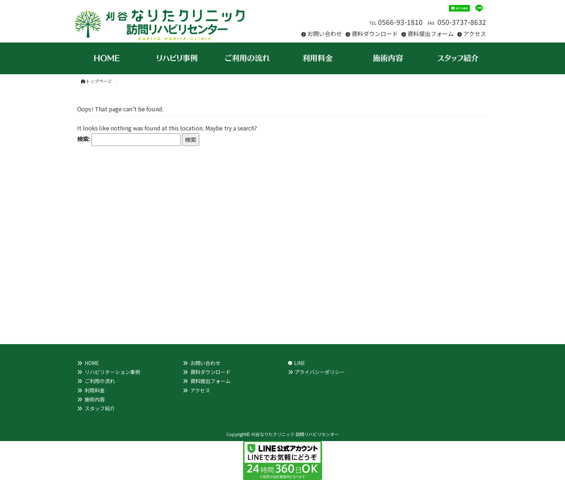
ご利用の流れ (100, 381)
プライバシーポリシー (319, 371)
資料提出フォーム (431, 33)
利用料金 (95, 390)
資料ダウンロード (375, 33)
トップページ (96, 81)
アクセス (474, 33)
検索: (83, 138)
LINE (299, 362)
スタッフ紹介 (100, 408)
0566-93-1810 (400, 22)
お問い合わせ (324, 33)
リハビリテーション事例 (112, 371)
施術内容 (95, 399)
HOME (92, 362)
